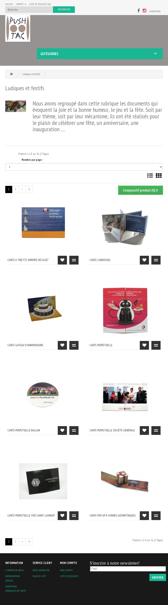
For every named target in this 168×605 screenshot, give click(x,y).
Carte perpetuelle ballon (23, 430)
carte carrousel (100, 260)
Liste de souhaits (69, 576)
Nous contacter (41, 570)
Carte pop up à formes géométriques (112, 515)
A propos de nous (14, 570)
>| (29, 189)
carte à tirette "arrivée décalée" (28, 260)
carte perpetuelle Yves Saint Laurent (31, 515)
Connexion (155, 11)
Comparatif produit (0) (140, 190)
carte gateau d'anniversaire (25, 345)
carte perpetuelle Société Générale (112, 430)
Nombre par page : (32, 160)
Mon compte (66, 570)
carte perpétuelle (100, 345)
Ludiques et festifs (31, 74)
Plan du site (39, 576)
